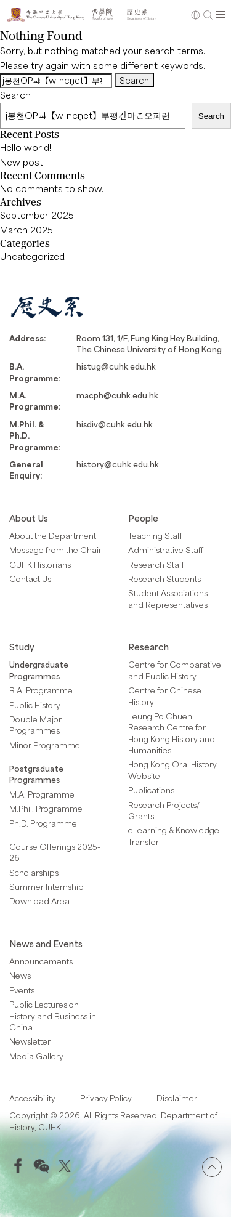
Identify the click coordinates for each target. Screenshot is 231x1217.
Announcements (41, 961)
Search (15, 94)
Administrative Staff (165, 550)
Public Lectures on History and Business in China (52, 1016)
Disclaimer (176, 1098)
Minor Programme (44, 745)
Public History (34, 705)
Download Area (39, 901)
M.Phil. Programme (46, 809)
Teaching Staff (155, 536)
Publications (151, 790)
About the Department (52, 536)
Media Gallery (36, 1056)
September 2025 (37, 214)
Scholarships (34, 873)
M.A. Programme (42, 794)
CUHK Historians (40, 565)
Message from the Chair (55, 550)
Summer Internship (46, 887)
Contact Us (30, 579)
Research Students (164, 579)
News (20, 975)
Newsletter (30, 1041)
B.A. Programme (41, 690)
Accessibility (32, 1098)
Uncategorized (32, 256)
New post (21, 162)
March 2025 (26, 229)
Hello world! (25, 147)
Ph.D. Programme (43, 823)
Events (21, 990)
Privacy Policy (106, 1098)
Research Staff (156, 565)
